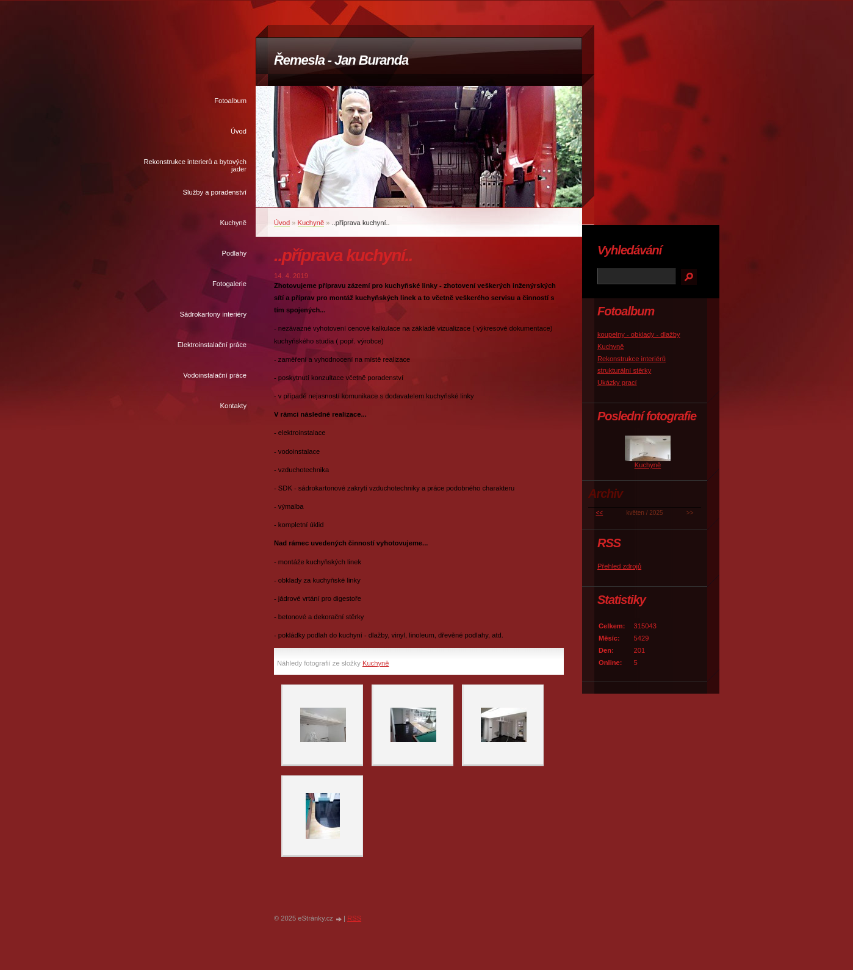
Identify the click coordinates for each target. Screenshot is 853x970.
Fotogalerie (229, 283)
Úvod (239, 131)
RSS (354, 918)
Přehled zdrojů (619, 566)
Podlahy (234, 253)
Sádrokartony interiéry (213, 314)
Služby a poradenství (215, 192)
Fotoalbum (230, 100)
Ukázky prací (617, 382)
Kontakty (233, 405)
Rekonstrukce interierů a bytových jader (195, 165)
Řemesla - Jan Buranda (341, 60)
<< (599, 512)
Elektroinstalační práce (212, 344)
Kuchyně (233, 222)
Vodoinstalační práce (215, 375)
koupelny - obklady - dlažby (638, 334)
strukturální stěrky (624, 370)
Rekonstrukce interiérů (631, 358)
